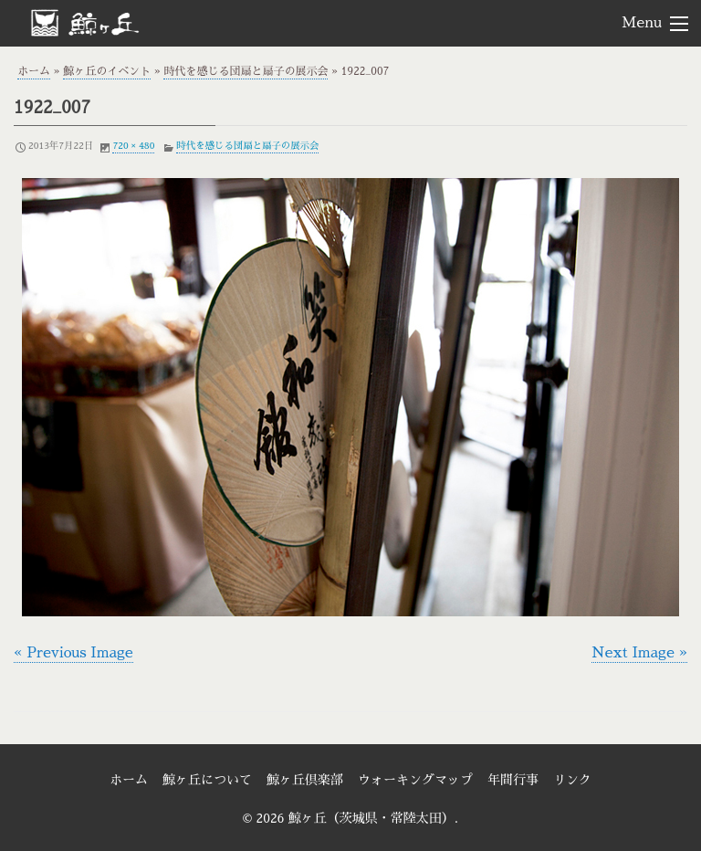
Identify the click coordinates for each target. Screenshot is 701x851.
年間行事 (513, 779)
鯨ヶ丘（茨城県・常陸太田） (115, 22)
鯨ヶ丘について (207, 779)
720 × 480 (133, 146)
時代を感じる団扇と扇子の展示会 (245, 71)
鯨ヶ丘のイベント (107, 71)
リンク (572, 779)
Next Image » (639, 653)
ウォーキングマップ (415, 779)
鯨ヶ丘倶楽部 (305, 779)
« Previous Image (73, 653)
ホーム (33, 71)
